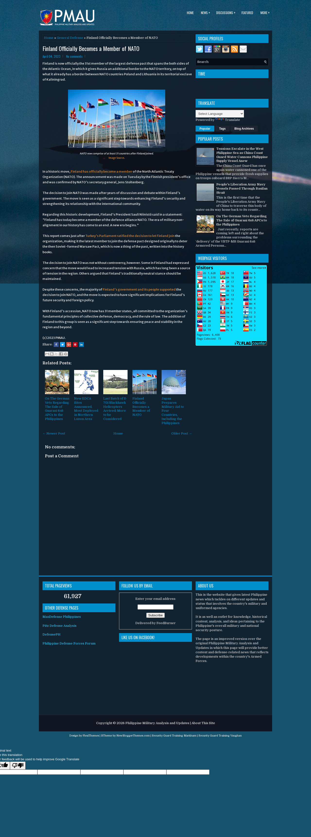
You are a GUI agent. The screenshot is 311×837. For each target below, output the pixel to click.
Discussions (227, 11)
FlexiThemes (91, 735)
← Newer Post (54, 433)
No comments (74, 56)
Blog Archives (244, 128)
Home (190, 12)
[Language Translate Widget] (220, 113)
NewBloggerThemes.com (133, 735)
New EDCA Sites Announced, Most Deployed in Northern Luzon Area (86, 409)
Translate (227, 120)
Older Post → (181, 433)
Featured (247, 12)
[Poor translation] (18, 766)
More (266, 11)
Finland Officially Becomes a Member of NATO (141, 407)
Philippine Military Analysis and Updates (157, 723)
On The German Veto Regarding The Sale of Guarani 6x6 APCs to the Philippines (57, 409)
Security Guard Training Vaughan (220, 735)
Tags (222, 128)
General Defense (70, 38)
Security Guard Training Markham (174, 735)
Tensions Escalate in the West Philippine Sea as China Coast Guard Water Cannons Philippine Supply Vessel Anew (242, 155)
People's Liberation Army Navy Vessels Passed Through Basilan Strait (242, 188)
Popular (204, 128)
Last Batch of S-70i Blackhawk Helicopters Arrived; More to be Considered (115, 409)
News (207, 11)
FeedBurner (166, 623)
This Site (208, 723)
